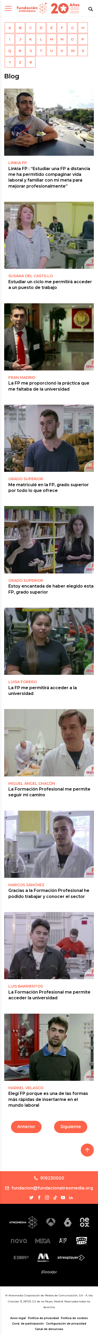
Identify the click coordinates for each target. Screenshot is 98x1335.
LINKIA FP (17, 162)
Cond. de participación (28, 1323)
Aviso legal (18, 1318)
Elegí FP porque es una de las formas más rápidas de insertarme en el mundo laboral (48, 1099)
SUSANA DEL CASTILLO (30, 276)
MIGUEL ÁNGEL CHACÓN (31, 783)
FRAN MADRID (21, 377)
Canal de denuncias (49, 1329)
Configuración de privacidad (66, 1323)
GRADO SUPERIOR (25, 479)
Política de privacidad (43, 1318)
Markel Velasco (25, 1088)
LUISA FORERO (22, 682)
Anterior (26, 1126)
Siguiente (70, 1126)
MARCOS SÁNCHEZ (26, 885)
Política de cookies (74, 1318)
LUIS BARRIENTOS (25, 986)
